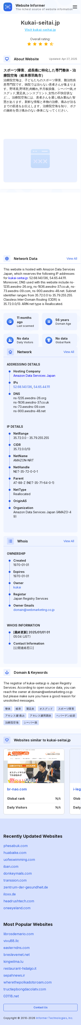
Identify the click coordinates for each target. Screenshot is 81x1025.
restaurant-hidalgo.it (19, 968)
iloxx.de (9, 894)
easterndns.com (16, 948)
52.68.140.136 (22, 387)
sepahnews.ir (14, 975)
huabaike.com (14, 852)
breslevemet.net (16, 954)
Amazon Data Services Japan (34, 375)
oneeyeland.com (16, 908)
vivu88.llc (11, 941)
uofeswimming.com (19, 859)
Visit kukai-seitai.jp (40, 30)
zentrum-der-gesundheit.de (25, 887)
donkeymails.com (17, 873)
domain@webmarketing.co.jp (34, 610)
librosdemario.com (18, 934)
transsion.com (15, 880)
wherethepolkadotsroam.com (27, 982)
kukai (17, 587)
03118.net (11, 996)
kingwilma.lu (13, 961)
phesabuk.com (15, 846)
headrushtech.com (18, 901)
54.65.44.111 (42, 387)
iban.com (10, 866)
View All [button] (72, 258)
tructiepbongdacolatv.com (24, 989)
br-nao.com (17, 789)
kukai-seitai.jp (18, 278)
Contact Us (40, 1007)
